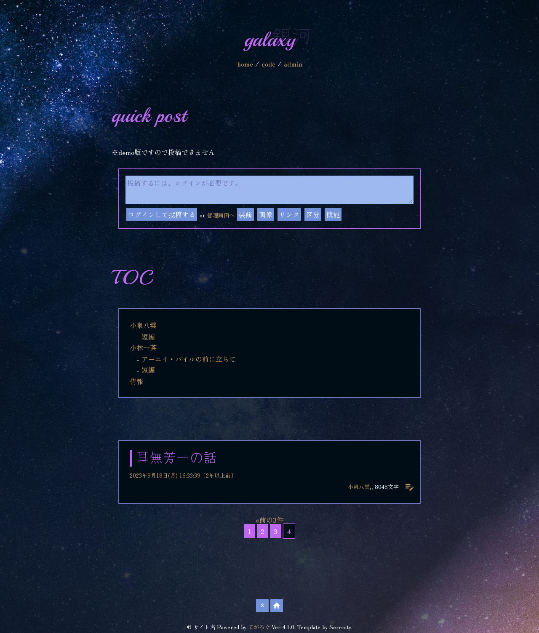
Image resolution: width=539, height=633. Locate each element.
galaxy (269, 39)
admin (293, 64)
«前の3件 (269, 520)
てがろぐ (259, 627)
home (245, 64)
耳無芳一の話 (176, 458)
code (268, 64)
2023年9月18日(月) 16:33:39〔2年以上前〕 (183, 475)
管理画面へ (221, 215)
